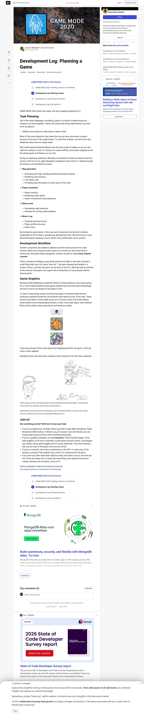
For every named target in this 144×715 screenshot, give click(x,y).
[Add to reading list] (9, 69)
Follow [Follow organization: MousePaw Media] (120, 17)
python (23, 72)
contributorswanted (54, 72)
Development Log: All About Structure (120, 60)
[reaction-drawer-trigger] (8, 53)
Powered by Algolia (72, 3)
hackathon (41, 72)
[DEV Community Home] (8, 3)
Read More (25, 576)
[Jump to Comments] (9, 61)
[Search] (14, 3)
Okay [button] (15, 711)
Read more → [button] (120, 117)
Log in (119, 3)
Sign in (67, 603)
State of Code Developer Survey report (45, 666)
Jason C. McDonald (32, 48)
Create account (130, 3)
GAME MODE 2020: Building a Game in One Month (120, 69)
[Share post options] (9, 83)
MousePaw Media (47, 48)
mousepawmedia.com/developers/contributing (40, 469)
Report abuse (63, 606)
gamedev (31, 72)
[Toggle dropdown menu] (92, 506)
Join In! (119, 38)
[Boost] (9, 76)
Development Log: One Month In (120, 52)
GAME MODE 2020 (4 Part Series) (46, 82)
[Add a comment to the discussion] (58, 596)
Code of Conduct (51, 606)
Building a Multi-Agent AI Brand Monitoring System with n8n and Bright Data (120, 102)
